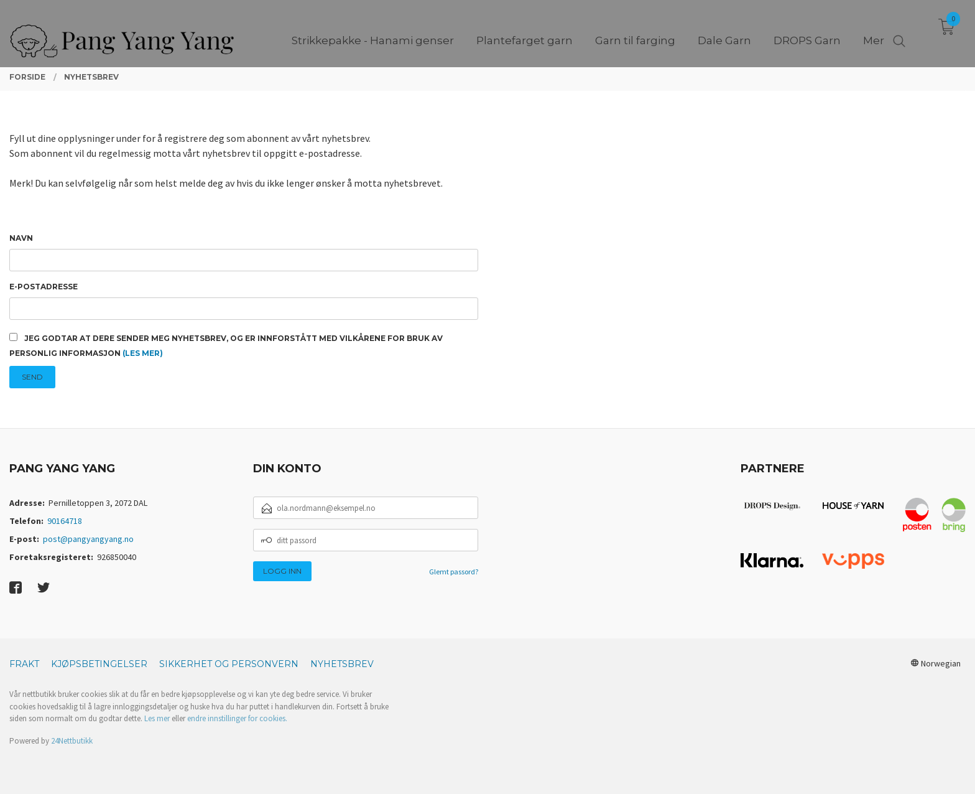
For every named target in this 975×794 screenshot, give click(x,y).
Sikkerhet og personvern (228, 664)
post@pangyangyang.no (88, 538)
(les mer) (142, 353)
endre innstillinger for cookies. (237, 718)
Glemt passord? (453, 571)
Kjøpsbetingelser (99, 664)
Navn (21, 238)
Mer (873, 32)
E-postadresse (43, 286)
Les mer (157, 718)
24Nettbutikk (72, 741)
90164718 (64, 520)
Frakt (24, 664)
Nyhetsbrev (342, 664)
